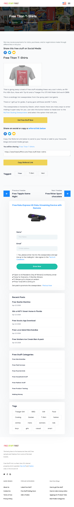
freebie (31, 466)
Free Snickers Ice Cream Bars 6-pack (28, 339)
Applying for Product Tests (58, 495)
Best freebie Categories (57, 499)
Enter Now (37, 266)
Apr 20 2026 (16, 343)
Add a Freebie (25, 495)
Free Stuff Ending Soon (28, 491)
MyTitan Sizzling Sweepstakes (15, 112)
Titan (20, 173)
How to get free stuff (56, 487)
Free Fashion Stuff (18, 383)
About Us (6, 487)
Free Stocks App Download (23, 321)
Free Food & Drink (18, 371)
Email (18, 244)
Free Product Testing (20, 388)
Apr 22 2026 (16, 305)
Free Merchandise (18, 359)
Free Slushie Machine (21, 302)
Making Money (17, 394)
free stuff (23, 466)
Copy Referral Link (25, 162)
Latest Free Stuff (26, 487)
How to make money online (58, 491)
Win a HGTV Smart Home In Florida (27, 311)
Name (19, 232)
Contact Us (7, 491)
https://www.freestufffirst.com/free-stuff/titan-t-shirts (37, 153)
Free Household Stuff (20, 377)
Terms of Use (7, 495)
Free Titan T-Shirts (26, 147)
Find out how (47, 285)
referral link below (37, 129)
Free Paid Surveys (18, 365)
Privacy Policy (7, 499)
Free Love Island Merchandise (25, 330)
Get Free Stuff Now (25, 120)
